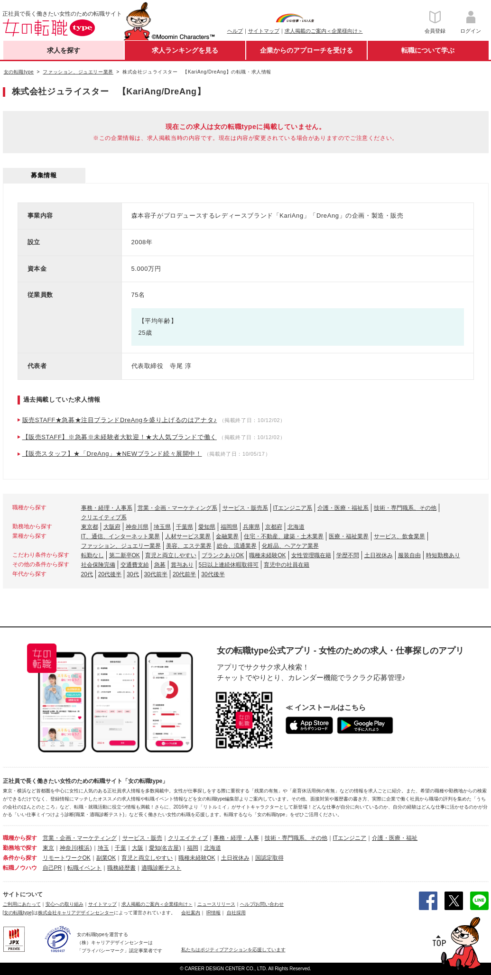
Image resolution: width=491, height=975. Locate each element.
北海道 (296, 527)
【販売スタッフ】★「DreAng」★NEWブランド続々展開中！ (112, 453)
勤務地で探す (20, 848)
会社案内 (190, 912)
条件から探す (20, 858)
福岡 (192, 848)
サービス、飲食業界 (399, 536)
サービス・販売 (142, 838)
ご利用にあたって (22, 904)
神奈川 (68, 848)
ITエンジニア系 (293, 508)
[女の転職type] (18, 912)
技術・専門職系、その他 (405, 508)
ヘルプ (235, 31)
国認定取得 (269, 858)
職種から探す (20, 838)
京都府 (273, 527)
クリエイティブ (188, 838)
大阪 (137, 848)
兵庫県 (251, 527)
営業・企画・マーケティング (80, 838)
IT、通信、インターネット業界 (120, 536)
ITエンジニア (350, 838)
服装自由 (409, 555)
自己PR (52, 868)
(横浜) (84, 848)
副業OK (106, 858)
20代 (87, 574)
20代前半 (184, 574)
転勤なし (92, 555)
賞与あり (182, 564)
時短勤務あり (443, 555)
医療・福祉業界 (349, 536)
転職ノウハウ (20, 868)
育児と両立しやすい (170, 555)
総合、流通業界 (237, 546)
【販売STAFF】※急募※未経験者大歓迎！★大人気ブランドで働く (119, 437)
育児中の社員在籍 (286, 564)
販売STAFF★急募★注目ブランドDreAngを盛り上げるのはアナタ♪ (119, 419)
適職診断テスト (161, 868)
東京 (48, 848)
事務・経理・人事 (236, 838)
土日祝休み (378, 555)
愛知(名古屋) (165, 848)
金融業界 (227, 536)
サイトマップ (263, 31)
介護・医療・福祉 (394, 838)
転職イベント (84, 868)
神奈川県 (137, 527)
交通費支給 (134, 564)
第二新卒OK (124, 555)
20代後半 (109, 574)
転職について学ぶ (427, 50)
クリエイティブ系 (104, 517)
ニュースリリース (216, 904)
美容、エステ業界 (189, 546)
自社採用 (236, 912)
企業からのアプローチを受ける (306, 50)
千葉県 (184, 527)
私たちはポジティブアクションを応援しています (233, 949)
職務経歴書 (121, 868)
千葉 (120, 848)
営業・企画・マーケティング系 (177, 508)
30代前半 (155, 574)
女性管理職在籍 (311, 555)
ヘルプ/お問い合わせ (262, 904)
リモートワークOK (67, 858)
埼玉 (103, 848)
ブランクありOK (223, 555)
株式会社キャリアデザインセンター (76, 912)
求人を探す (63, 50)
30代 (133, 574)
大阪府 (111, 527)
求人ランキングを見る (185, 50)
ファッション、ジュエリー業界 (121, 546)
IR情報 (213, 912)
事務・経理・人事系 (106, 508)
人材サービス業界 (188, 536)
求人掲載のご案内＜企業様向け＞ (324, 31)
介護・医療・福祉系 (343, 508)
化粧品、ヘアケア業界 (290, 546)
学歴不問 (347, 555)
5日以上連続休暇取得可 (229, 564)
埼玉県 (162, 527)
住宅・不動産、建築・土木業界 (284, 536)
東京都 (89, 527)
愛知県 (206, 527)
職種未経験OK (267, 555)
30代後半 (212, 574)
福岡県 (229, 527)
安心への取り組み (64, 904)
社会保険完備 (98, 564)
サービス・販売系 (245, 508)
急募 (160, 564)
